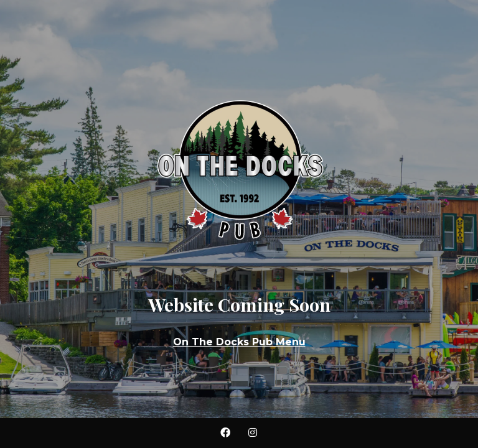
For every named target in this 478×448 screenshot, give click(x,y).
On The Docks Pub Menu (239, 342)
